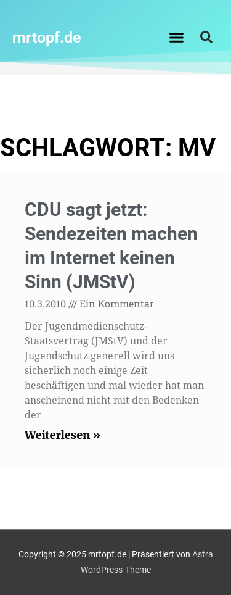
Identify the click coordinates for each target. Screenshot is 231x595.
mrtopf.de (46, 37)
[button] (176, 37)
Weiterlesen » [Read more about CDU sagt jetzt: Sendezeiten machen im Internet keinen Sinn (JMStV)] (62, 435)
